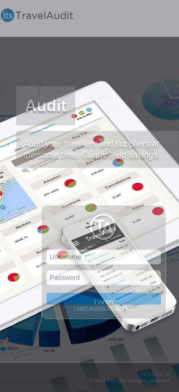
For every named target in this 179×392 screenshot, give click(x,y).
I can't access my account (103, 308)
